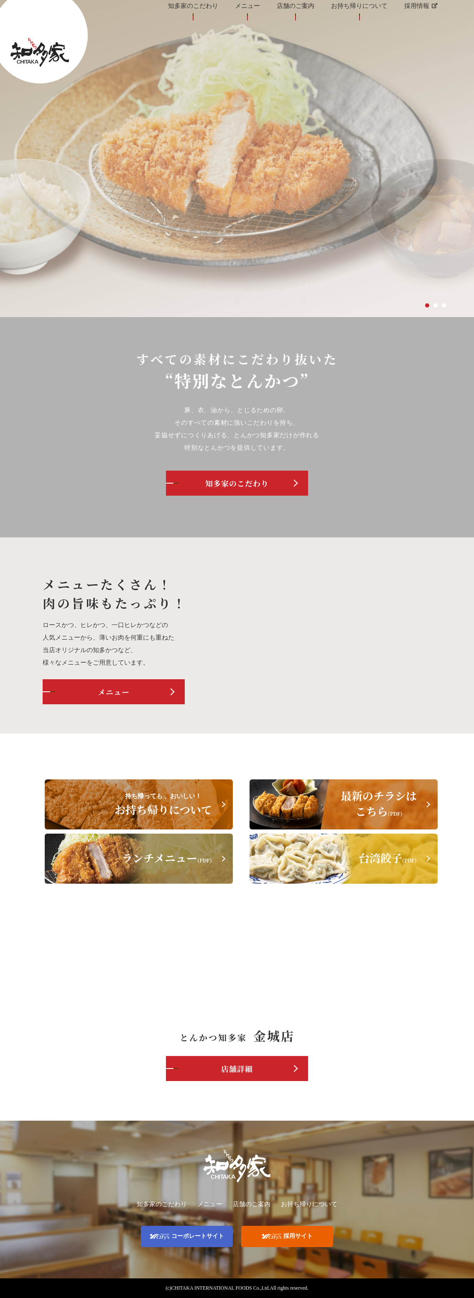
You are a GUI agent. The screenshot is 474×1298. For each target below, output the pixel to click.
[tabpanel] (237, 158)
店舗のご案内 (251, 1204)
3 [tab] (444, 305)
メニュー (114, 691)
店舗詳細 (237, 1068)
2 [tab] (435, 305)
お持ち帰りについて (309, 1204)
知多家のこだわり (236, 483)
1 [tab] (427, 305)
